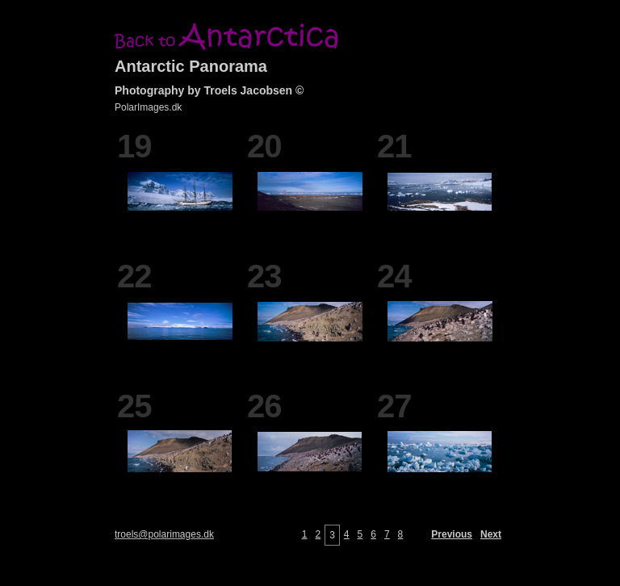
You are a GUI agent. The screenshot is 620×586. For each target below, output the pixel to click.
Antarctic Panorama (191, 66)
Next (490, 534)
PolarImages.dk (148, 107)
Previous (451, 534)
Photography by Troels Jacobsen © (209, 90)
